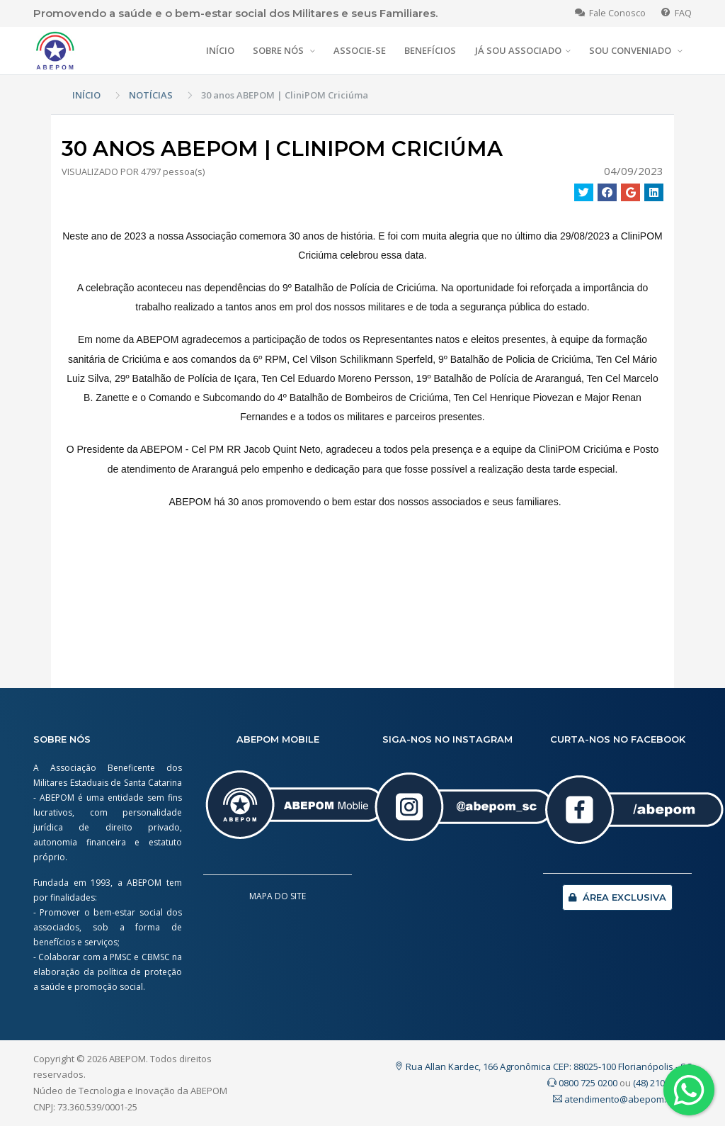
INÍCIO (220, 50)
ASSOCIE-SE (359, 50)
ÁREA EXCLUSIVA (617, 897)
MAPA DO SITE (277, 896)
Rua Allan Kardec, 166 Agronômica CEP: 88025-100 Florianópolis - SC (543, 1066)
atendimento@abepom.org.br (622, 1099)
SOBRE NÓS (279, 50)
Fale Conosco (610, 13)
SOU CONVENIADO (631, 50)
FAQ (676, 13)
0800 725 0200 (582, 1082)
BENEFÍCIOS (430, 50)
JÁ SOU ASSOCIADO (518, 50)
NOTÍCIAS (151, 95)
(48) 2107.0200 (662, 1082)
